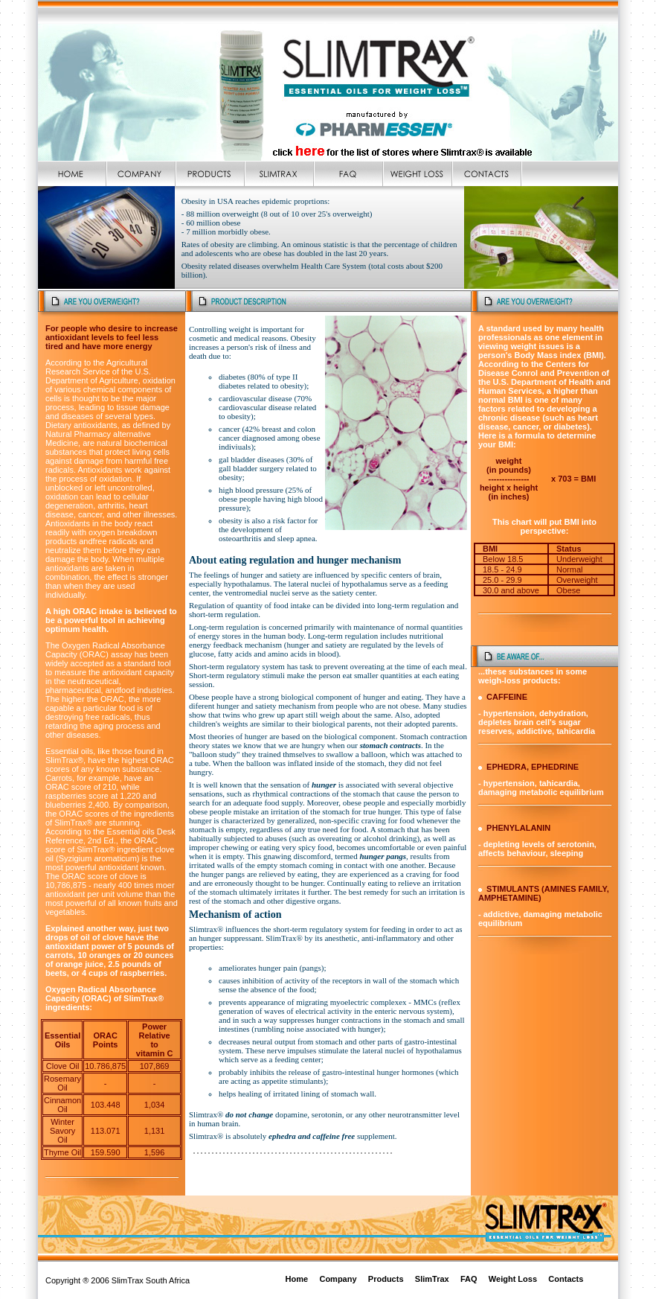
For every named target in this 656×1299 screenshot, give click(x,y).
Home (297, 1278)
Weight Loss (513, 1278)
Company (337, 1278)
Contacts (565, 1278)
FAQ (468, 1278)
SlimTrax (432, 1278)
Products (386, 1278)
